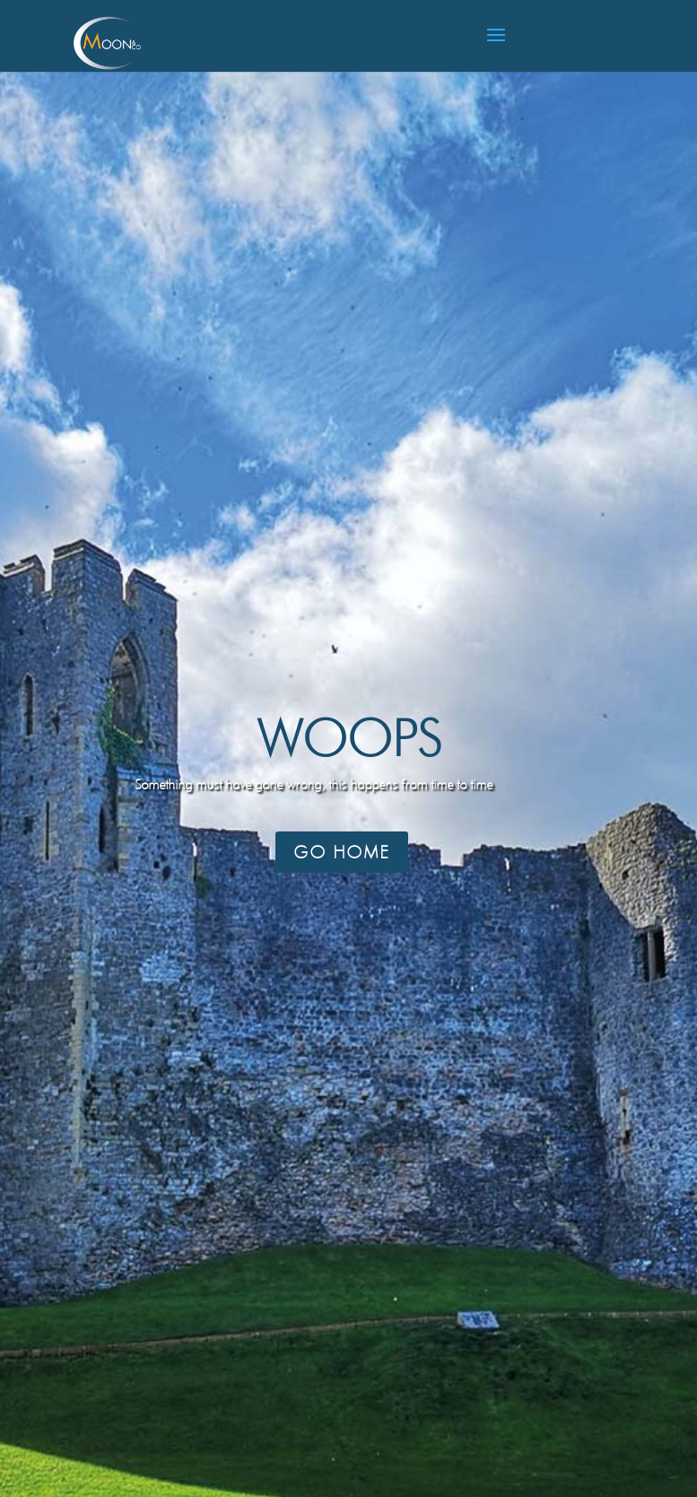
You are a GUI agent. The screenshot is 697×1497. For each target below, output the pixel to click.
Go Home (341, 852)
